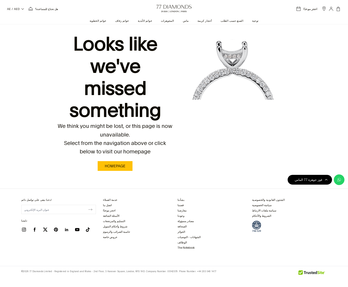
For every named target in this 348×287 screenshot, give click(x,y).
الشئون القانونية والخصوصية (268, 199)
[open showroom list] (324, 8)
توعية (255, 21)
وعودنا (181, 216)
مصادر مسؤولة (186, 221)
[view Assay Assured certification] (256, 226)
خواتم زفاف (122, 21)
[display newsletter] (90, 209)
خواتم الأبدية (145, 21)
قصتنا (181, 205)
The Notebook (186, 247)
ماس (186, 21)
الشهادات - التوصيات (189, 237)
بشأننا (181, 199)
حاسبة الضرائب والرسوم (116, 231)
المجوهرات (167, 21)
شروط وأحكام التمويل (115, 226)
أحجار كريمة (205, 21)
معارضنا (182, 210)
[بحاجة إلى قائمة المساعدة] (43, 9)
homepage (115, 166)
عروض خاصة (110, 237)
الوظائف (182, 242)
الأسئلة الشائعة (111, 216)
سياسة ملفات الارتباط (264, 210)
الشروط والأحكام (261, 216)
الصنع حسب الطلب (232, 21)
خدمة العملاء (110, 199)
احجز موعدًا (109, 210)
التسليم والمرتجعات (114, 221)
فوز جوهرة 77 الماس (311, 179)
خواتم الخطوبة (98, 21)
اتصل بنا (107, 205)
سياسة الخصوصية (262, 205)
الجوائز (181, 231)
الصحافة (182, 226)
